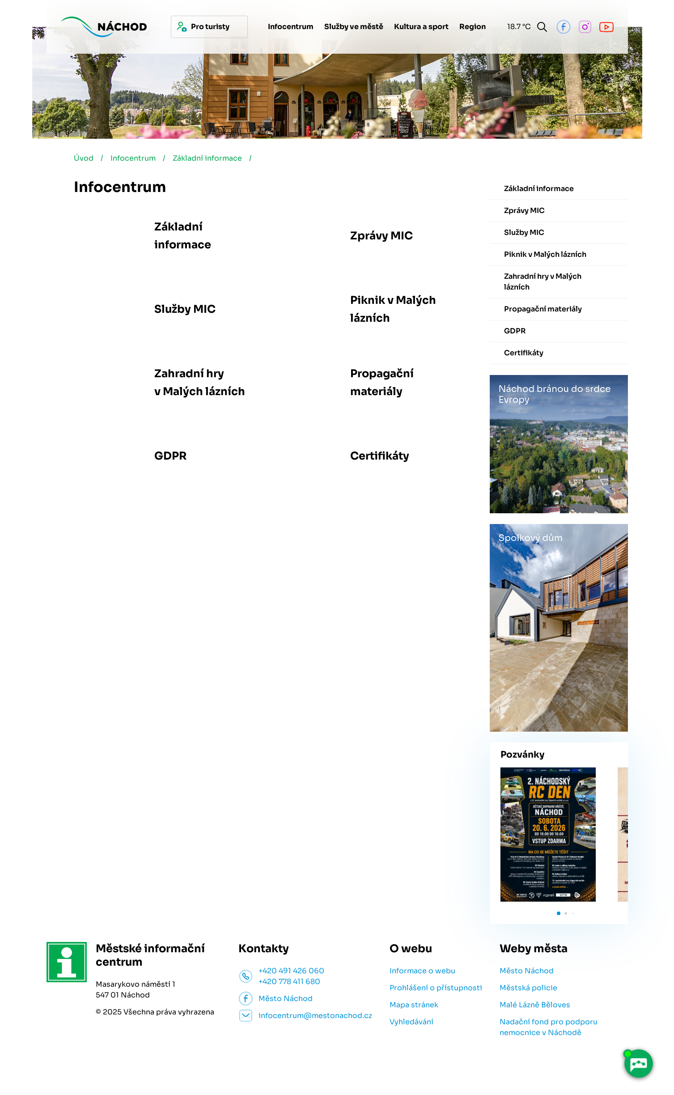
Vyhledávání (411, 1022)
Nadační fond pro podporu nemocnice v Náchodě (549, 1027)
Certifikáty (379, 456)
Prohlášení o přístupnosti (436, 988)
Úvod (83, 158)
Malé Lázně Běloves (535, 1005)
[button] (558, 913)
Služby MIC (185, 309)
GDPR (170, 456)
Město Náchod (527, 971)
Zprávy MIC (381, 236)
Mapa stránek (414, 1005)
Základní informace (207, 158)
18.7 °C (517, 26)
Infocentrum (133, 158)
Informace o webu (422, 971)
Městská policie (528, 988)
